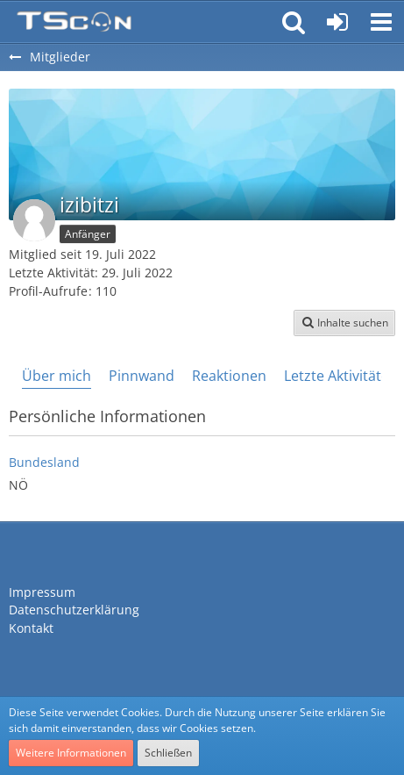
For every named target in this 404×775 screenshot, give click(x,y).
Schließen (168, 752)
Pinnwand (141, 375)
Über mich (56, 375)
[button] (381, 21)
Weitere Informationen (71, 752)
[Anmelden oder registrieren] (337, 21)
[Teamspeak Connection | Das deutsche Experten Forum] (74, 21)
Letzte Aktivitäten (341, 375)
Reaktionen (229, 375)
